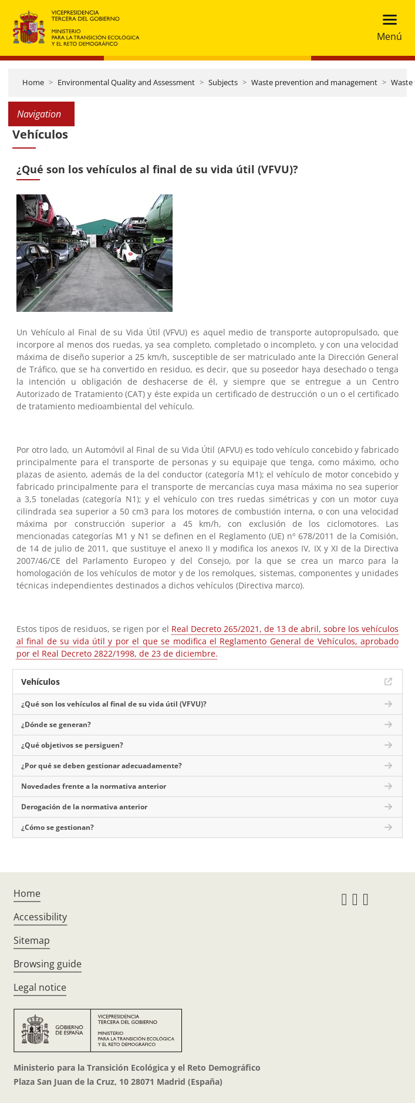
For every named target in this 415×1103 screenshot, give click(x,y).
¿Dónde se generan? (56, 724)
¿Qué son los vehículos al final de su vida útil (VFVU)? (114, 704)
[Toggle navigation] (386, 28)
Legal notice (40, 987)
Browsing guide (48, 963)
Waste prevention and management (314, 82)
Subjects (223, 82)
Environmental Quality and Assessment (126, 82)
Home (33, 82)
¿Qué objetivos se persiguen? (72, 745)
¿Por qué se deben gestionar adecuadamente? (101, 766)
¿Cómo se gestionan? (57, 827)
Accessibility (40, 916)
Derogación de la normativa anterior (84, 807)
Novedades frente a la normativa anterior (93, 786)
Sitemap (32, 940)
